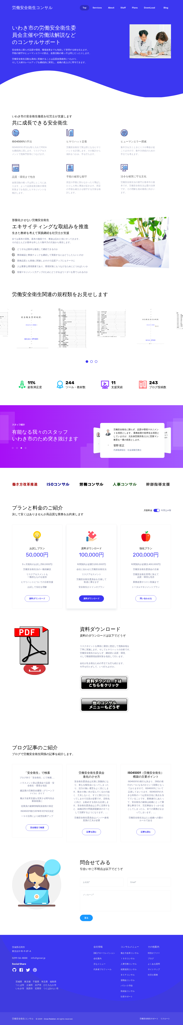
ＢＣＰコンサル (128, 975)
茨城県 (19, 981)
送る (86, 932)
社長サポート (127, 996)
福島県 (53, 981)
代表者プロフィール (103, 969)
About (111, 7)
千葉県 (36, 981)
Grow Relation (50, 1019)
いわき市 (20, 988)
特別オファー (154, 953)
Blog (166, 7)
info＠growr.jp (38, 958)
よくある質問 (154, 964)
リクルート (165, 1019)
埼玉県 (44, 981)
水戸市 (38, 985)
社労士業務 (153, 975)
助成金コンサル (128, 991)
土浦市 (29, 985)
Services (97, 7)
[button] (87, 376)
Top (86, 7)
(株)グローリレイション (104, 953)
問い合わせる (146, 612)
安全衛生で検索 (37, 841)
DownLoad (149, 7)
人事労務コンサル (129, 964)
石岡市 (38, 988)
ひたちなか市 (49, 985)
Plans (135, 7)
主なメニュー (100, 964)
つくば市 (20, 985)
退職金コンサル (128, 980)
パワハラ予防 (127, 986)
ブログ (151, 958)
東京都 (27, 981)
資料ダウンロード (37, 612)
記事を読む (91, 846)
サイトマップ (154, 969)
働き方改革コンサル (130, 953)
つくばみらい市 (50, 988)
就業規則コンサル (129, 969)
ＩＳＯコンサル (128, 958)
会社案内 (98, 958)
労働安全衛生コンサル (32, 7)
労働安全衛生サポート (149, 1019)
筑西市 (29, 988)
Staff (123, 7)
